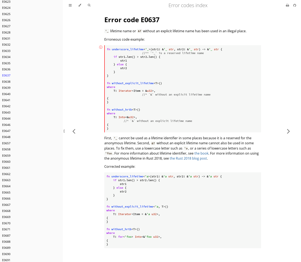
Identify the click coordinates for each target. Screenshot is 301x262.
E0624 (6, 8)
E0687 (6, 235)
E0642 (6, 106)
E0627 (6, 26)
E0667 (6, 205)
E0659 (6, 155)
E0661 (6, 168)
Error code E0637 (131, 19)
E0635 (6, 63)
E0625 (6, 14)
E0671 (6, 229)
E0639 (6, 88)
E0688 (6, 242)
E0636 (6, 69)
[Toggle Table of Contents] (70, 5)
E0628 (6, 32)
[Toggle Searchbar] (89, 5)
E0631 (6, 38)
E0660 (6, 162)
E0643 (6, 112)
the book (201, 153)
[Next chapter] (288, 131)
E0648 (6, 137)
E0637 (6, 75)
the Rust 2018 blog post (188, 158)
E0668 (6, 211)
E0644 (6, 118)
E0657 (6, 143)
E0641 (6, 100)
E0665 (6, 192)
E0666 (6, 198)
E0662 (6, 174)
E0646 (6, 125)
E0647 (6, 131)
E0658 (6, 149)
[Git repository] (295, 5)
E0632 (6, 44)
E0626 (6, 20)
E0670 (6, 223)
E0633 (6, 51)
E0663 (6, 180)
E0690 (6, 254)
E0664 (6, 186)
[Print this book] (288, 5)
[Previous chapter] (73, 131)
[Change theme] (79, 5)
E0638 (6, 82)
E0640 (6, 94)
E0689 (6, 248)
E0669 (6, 217)
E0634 (6, 57)
